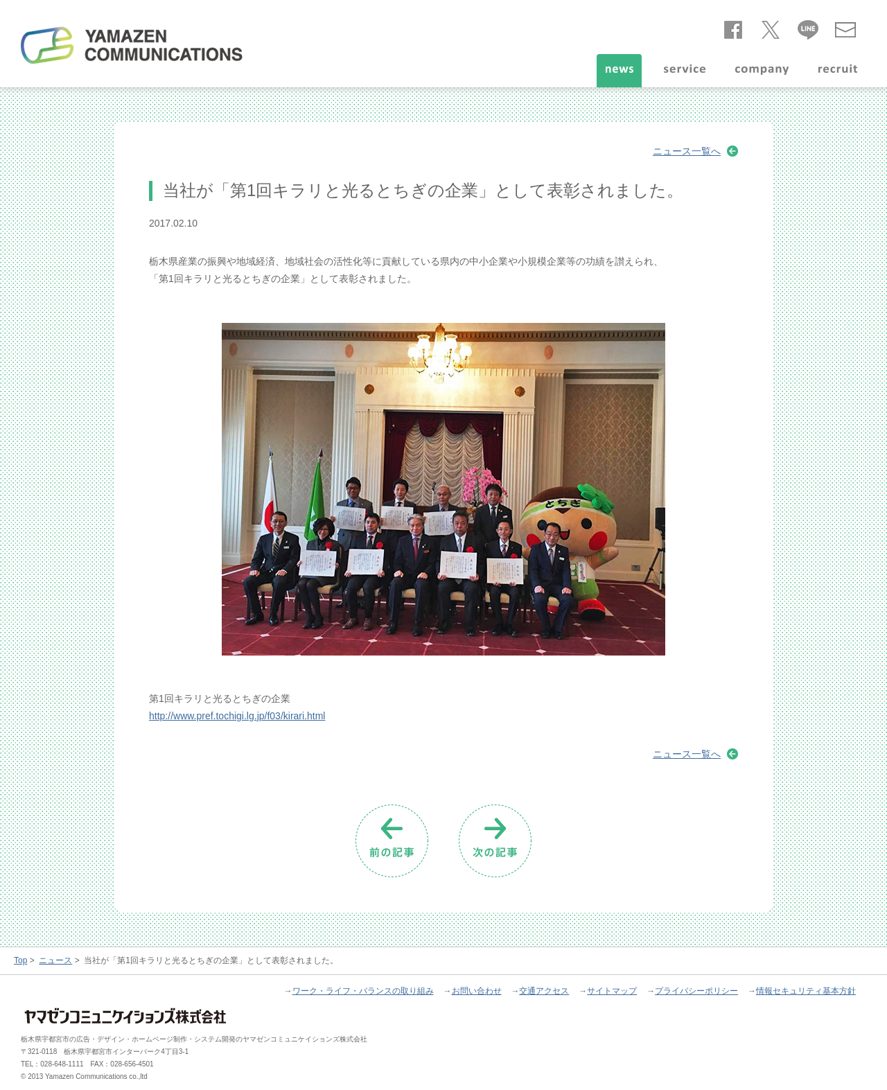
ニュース (55, 960)
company (762, 70)
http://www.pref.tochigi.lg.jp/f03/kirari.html (237, 715)
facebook (733, 27)
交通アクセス (544, 991)
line (808, 27)
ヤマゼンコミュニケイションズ (132, 45)
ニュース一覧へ (687, 151)
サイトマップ (612, 991)
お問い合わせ (845, 27)
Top (20, 960)
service (685, 70)
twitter (770, 27)
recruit (837, 70)
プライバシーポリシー (696, 991)
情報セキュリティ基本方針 (806, 991)
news (619, 70)
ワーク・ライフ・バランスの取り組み (363, 991)
